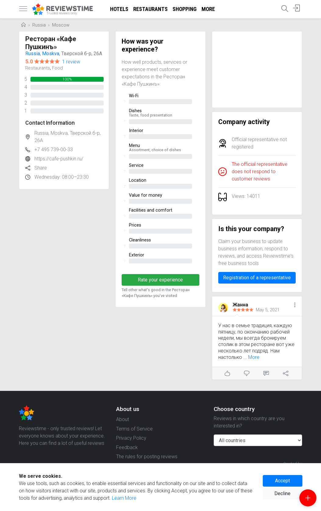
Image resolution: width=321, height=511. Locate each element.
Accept (282, 481)
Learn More (124, 498)
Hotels (119, 9)
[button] (295, 305)
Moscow (61, 25)
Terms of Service (134, 429)
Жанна (240, 305)
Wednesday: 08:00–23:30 (61, 177)
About (122, 419)
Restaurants (150, 9)
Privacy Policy (131, 438)
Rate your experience (160, 280)
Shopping (185, 9)
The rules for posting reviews (146, 456)
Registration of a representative (257, 278)
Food (57, 68)
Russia (39, 25)
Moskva (50, 53)
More (208, 9)
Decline (282, 493)
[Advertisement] (257, 69)
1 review (71, 62)
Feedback (127, 447)
